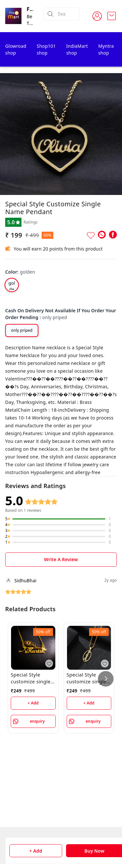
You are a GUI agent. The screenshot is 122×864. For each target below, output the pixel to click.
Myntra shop (106, 49)
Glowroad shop (15, 49)
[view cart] (111, 16)
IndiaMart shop (77, 49)
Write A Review (61, 559)
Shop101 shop (46, 49)
